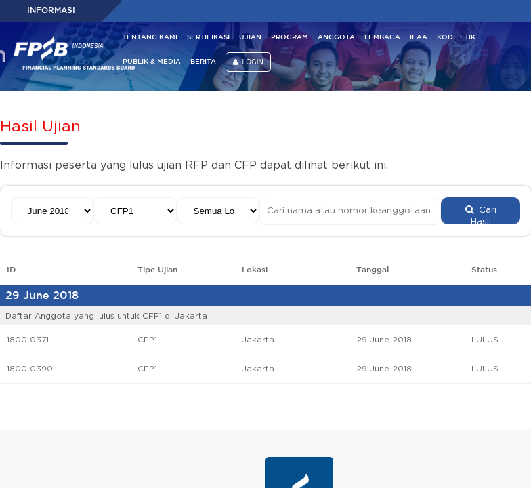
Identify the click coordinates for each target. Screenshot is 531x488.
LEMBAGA (382, 38)
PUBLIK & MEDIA (152, 62)
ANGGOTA (336, 38)
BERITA (203, 62)
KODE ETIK (456, 38)
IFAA (418, 38)
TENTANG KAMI (150, 38)
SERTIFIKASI (208, 38)
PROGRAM (289, 38)
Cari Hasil (480, 214)
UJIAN (250, 38)
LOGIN (248, 62)
